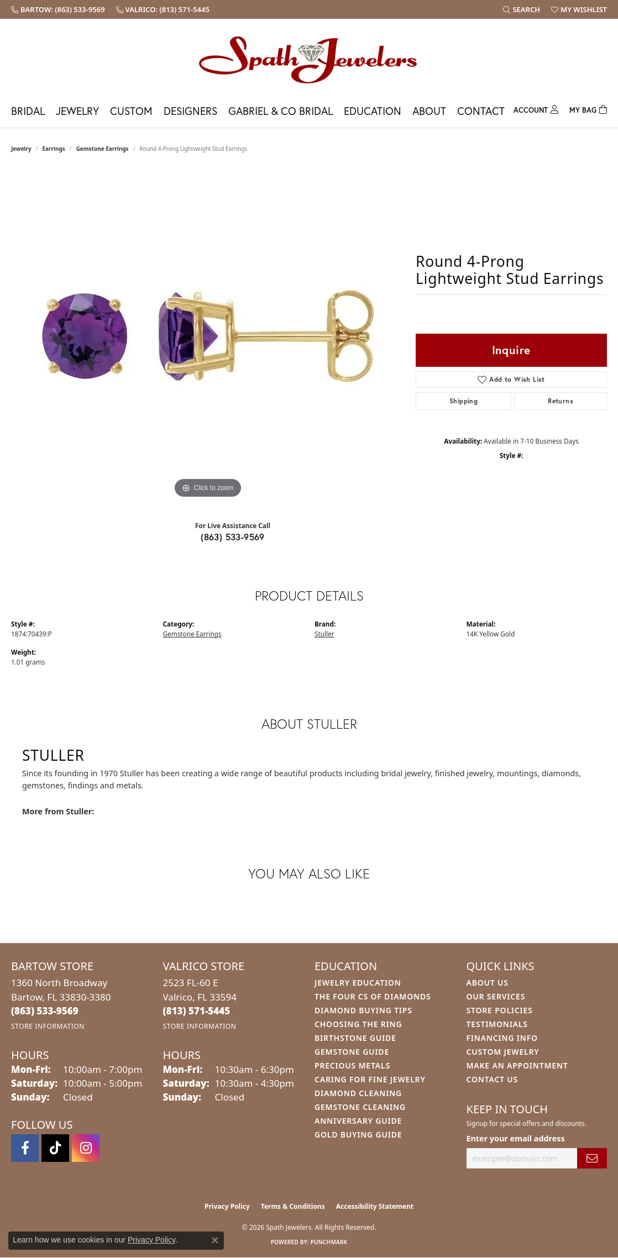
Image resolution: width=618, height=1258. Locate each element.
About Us (488, 982)
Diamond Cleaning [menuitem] (358, 1093)
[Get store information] (48, 1026)
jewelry (21, 148)
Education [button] (372, 111)
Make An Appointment (517, 1065)
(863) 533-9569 (233, 537)
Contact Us (493, 1079)
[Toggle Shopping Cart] (588, 108)
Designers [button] (190, 111)
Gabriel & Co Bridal (280, 111)
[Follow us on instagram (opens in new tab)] (85, 1148)
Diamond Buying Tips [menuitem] (363, 1010)
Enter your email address (516, 1138)
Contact (481, 111)
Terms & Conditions (293, 1206)
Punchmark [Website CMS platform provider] (329, 1242)
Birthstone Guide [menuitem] (355, 1038)
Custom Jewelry (503, 1051)
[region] (208, 335)
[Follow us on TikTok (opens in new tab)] (55, 1148)
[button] (521, 9)
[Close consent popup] (215, 1240)
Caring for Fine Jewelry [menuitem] (370, 1079)
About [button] (429, 111)
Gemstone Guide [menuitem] (352, 1051)
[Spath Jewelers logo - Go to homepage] (309, 59)
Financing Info (502, 1038)
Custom (131, 111)
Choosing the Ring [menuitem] (358, 1024)
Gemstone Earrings (102, 148)
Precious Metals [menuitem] (352, 1065)
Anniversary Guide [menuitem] (358, 1120)
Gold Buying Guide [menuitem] (358, 1134)
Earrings (54, 148)
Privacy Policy (227, 1206)
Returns (560, 401)
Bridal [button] (28, 111)
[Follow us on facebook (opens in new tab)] (25, 1148)
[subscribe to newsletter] (592, 1158)
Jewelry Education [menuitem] (358, 982)
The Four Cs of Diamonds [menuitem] (373, 996)
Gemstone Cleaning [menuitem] (360, 1107)
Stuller (324, 633)
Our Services (496, 996)
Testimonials (497, 1024)
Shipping (463, 401)
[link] (58, 9)
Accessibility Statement (374, 1206)
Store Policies (500, 1010)
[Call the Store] (44, 1010)
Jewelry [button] (77, 111)
